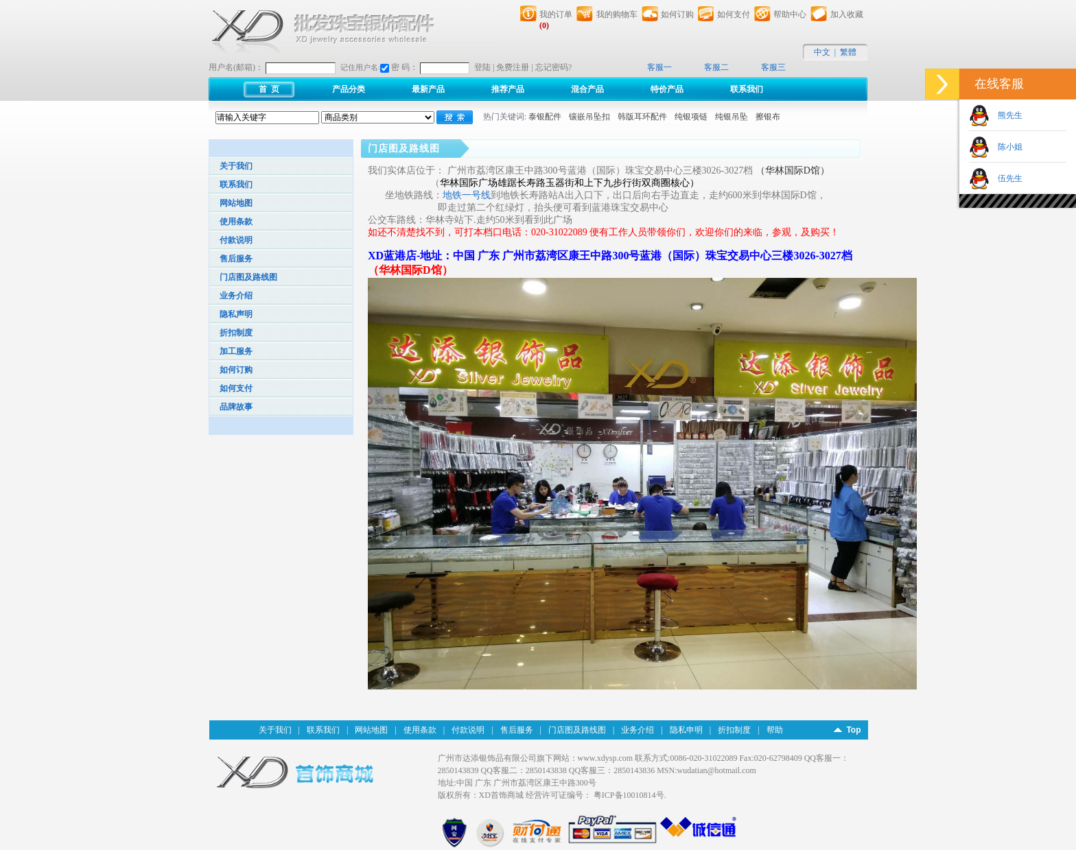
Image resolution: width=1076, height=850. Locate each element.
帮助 (775, 730)
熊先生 (1006, 115)
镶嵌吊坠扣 (589, 116)
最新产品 (428, 89)
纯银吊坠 (731, 116)
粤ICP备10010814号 (629, 795)
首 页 (269, 89)
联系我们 (746, 89)
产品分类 (348, 89)
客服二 (716, 67)
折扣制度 (236, 333)
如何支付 (236, 388)
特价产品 (667, 89)
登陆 (482, 67)
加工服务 (236, 351)
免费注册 (512, 67)
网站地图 (236, 203)
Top (853, 730)
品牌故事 (236, 407)
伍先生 (1006, 178)
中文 (822, 52)
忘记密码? (553, 67)
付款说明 (236, 240)
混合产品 (587, 89)
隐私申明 (686, 730)
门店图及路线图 (248, 277)
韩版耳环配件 (642, 116)
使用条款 (236, 221)
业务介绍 (236, 295)
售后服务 (236, 258)
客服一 (659, 67)
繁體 (848, 52)
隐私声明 (236, 314)
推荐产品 (507, 89)
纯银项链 (691, 116)
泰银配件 (544, 116)
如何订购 (236, 370)
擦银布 (768, 116)
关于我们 (236, 166)
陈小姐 (1006, 147)
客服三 (773, 67)
